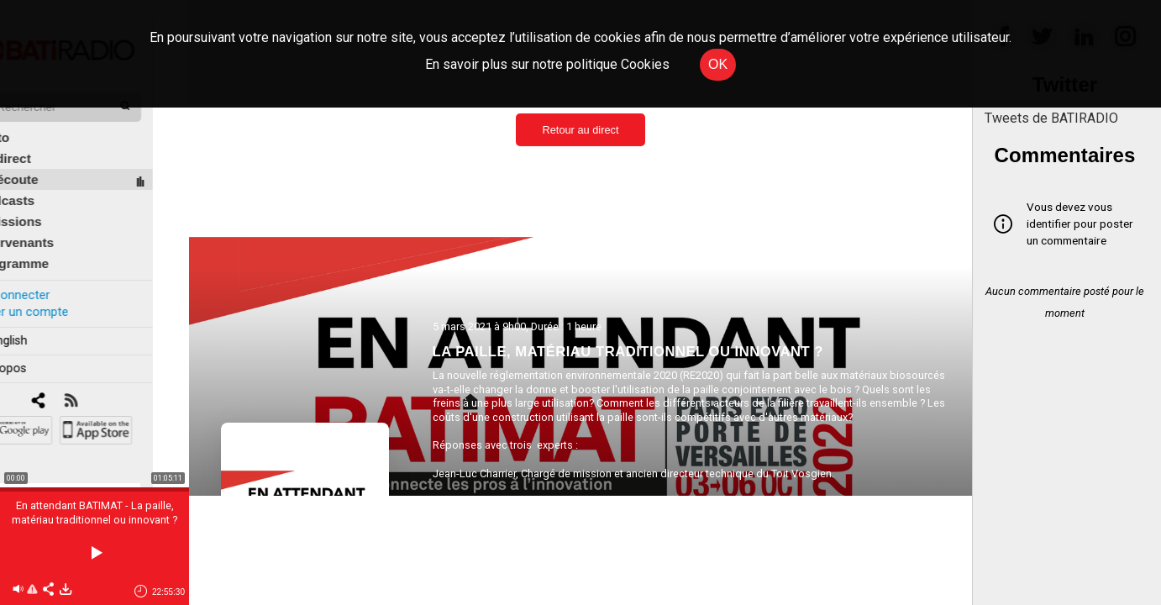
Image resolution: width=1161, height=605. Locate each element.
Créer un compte (58, 293)
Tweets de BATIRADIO (1051, 118)
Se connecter (49, 276)
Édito (29, 119)
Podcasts (42, 182)
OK (718, 64)
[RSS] (107, 382)
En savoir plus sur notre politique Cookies (547, 64)
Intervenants (51, 224)
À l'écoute (44, 161)
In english (37, 322)
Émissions (45, 203)
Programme (49, 245)
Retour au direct (580, 130)
